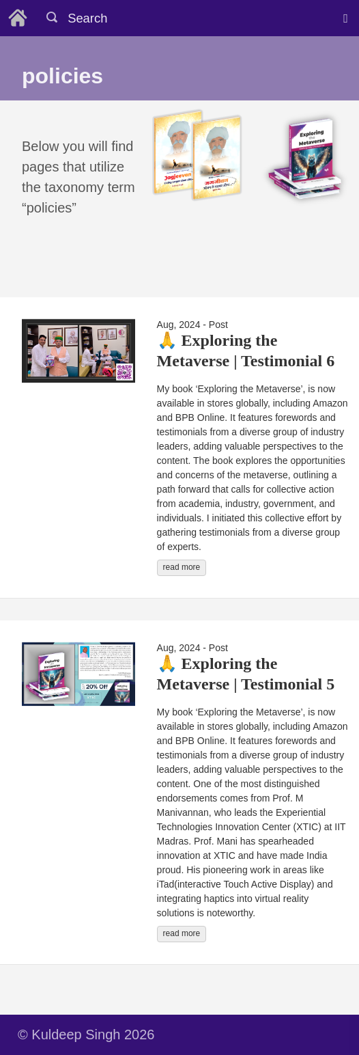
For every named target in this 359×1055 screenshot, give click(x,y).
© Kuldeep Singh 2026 (86, 1034)
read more (182, 567)
